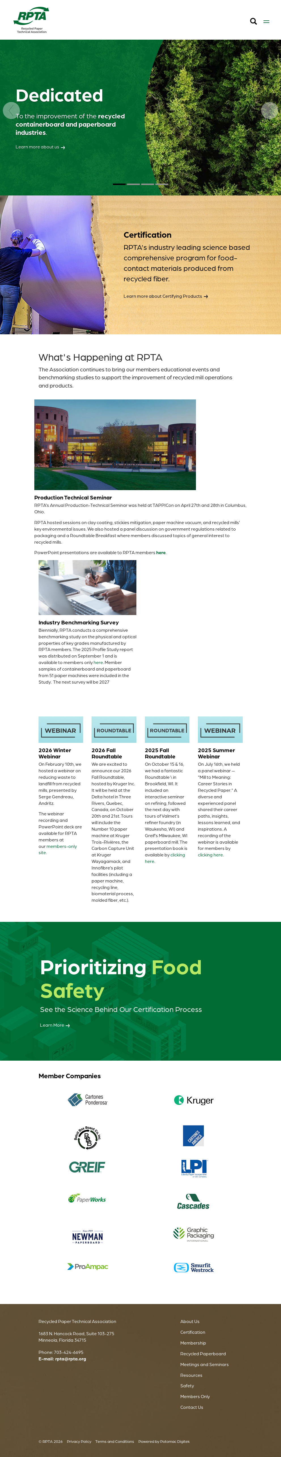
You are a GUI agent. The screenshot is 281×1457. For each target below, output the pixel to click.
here (98, 662)
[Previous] (11, 148)
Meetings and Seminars (204, 1364)
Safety (187, 1385)
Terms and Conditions (114, 1441)
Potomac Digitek (175, 1441)
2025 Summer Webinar (216, 753)
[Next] (269, 148)
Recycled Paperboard (203, 1353)
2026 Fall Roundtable (107, 753)
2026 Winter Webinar (55, 753)
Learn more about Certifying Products (166, 296)
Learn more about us (40, 147)
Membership (193, 1343)
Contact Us (191, 1407)
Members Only (195, 1396)
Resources (191, 1375)
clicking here (210, 855)
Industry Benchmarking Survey (79, 622)
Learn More (55, 1025)
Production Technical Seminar (73, 497)
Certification (192, 1332)
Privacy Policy (79, 1441)
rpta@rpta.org (70, 1359)
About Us (190, 1321)
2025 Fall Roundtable (160, 753)
